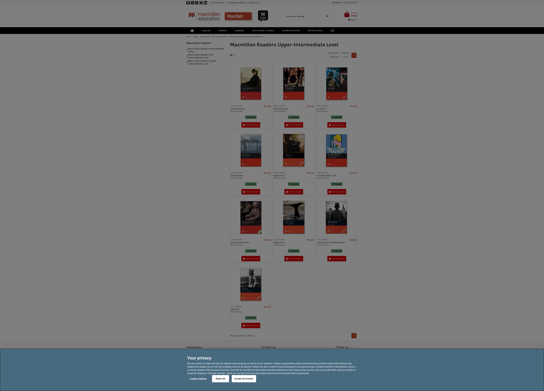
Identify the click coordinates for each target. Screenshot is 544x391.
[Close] (537, 356)
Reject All (220, 383)
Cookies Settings (198, 383)
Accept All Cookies (243, 383)
